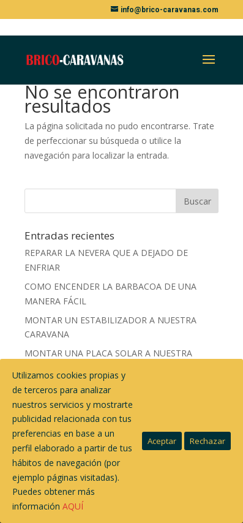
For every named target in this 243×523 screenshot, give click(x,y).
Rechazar (207, 440)
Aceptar (162, 440)
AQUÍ (72, 506)
